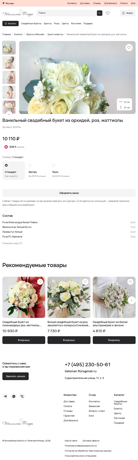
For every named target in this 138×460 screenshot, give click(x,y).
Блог (133, 3)
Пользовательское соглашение (80, 456)
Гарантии (69, 415)
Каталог (10, 23)
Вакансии (94, 406)
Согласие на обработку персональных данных (88, 451)
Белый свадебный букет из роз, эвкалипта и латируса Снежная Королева (67, 323)
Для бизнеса (110, 3)
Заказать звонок (15, 376)
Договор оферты (91, 441)
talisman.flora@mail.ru (80, 371)
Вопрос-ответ (97, 411)
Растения (76, 23)
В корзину (24, 340)
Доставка (85, 3)
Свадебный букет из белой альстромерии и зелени (110, 323)
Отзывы (97, 3)
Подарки (88, 23)
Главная (6, 34)
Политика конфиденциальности (81, 446)
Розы (56, 23)
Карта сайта (71, 441)
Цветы (65, 23)
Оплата (123, 3)
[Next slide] (9, 114)
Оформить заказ (69, 193)
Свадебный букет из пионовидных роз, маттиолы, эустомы (21, 323)
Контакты (72, 3)
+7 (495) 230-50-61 (87, 364)
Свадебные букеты (31, 23)
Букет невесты (55, 34)
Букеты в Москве (35, 34)
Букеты (48, 23)
